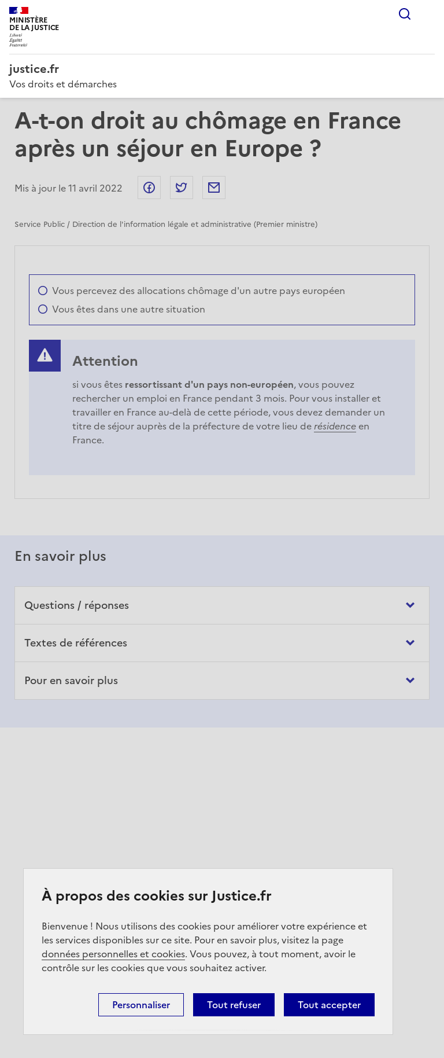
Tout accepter (329, 1005)
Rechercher (404, 13)
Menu (427, 13)
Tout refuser (234, 1005)
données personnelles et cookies (113, 954)
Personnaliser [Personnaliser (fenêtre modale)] (141, 1005)
